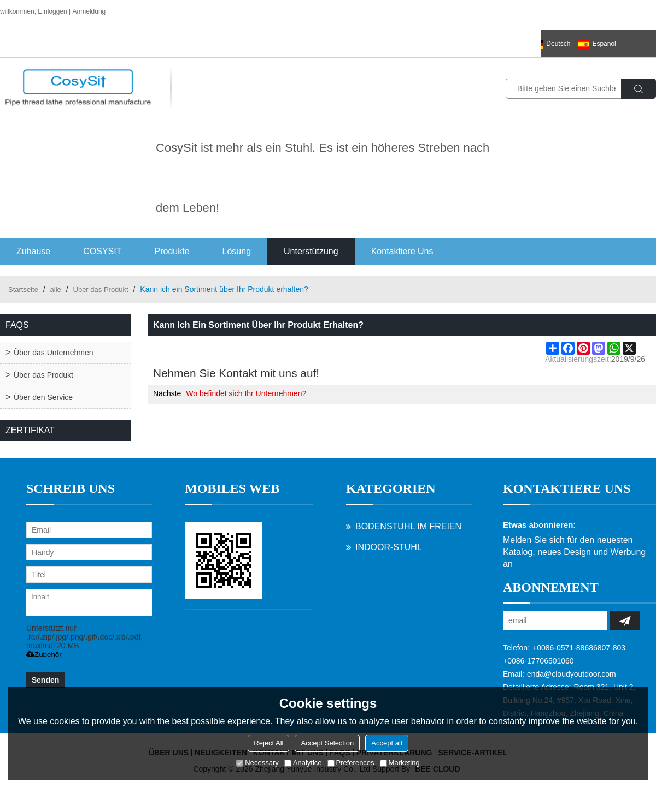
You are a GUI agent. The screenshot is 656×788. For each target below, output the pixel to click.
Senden (46, 680)
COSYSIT (102, 251)
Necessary (257, 763)
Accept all (386, 743)
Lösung (236, 251)
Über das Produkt (100, 289)
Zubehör (44, 654)
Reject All (268, 743)
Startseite (23, 289)
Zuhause (33, 251)
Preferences (350, 763)
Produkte (172, 251)
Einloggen (52, 11)
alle (55, 289)
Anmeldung (89, 11)
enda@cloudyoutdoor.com (571, 674)
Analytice (303, 763)
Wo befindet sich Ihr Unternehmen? (246, 393)
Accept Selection (327, 743)
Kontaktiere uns (402, 251)
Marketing (400, 763)
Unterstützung (311, 251)
